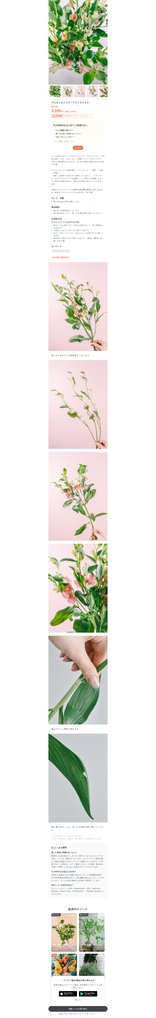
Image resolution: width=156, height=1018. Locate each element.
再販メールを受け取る (78, 1009)
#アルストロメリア (61, 251)
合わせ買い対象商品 (60, 257)
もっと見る (78, 148)
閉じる (78, 1000)
